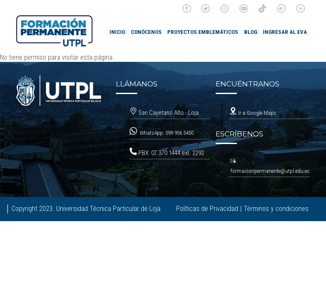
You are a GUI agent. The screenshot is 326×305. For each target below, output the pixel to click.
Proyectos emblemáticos (202, 32)
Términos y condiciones (276, 209)
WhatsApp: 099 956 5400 (167, 133)
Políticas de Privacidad (207, 209)
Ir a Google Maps (252, 113)
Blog (250, 32)
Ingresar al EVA (285, 32)
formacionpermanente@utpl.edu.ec (269, 171)
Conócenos (146, 32)
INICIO (117, 32)
